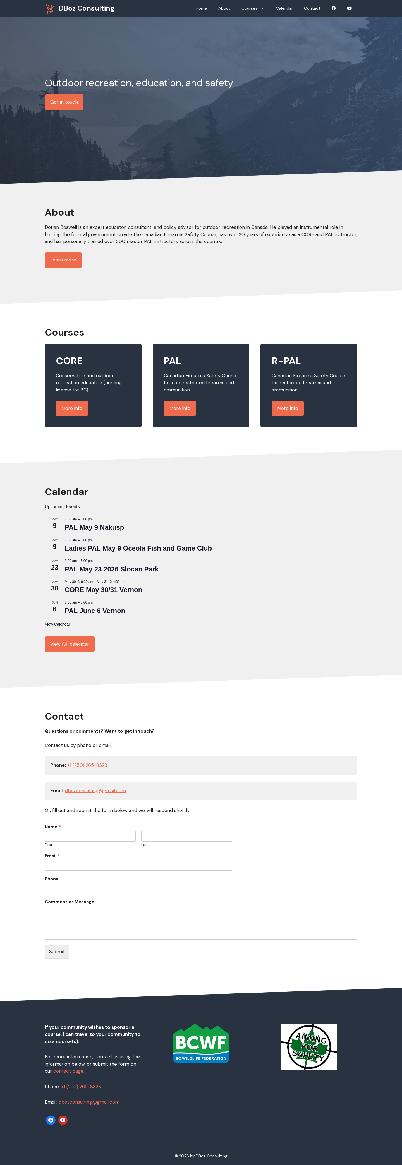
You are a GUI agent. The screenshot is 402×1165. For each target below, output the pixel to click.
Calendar (284, 8)
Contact (312, 8)
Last (145, 845)
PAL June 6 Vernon (95, 610)
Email (52, 856)
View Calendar (57, 624)
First (48, 845)
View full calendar (69, 644)
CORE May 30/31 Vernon (103, 590)
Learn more (63, 260)
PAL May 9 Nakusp (94, 527)
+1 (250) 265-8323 (87, 765)
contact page (68, 1071)
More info (71, 408)
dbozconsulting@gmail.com (95, 790)
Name (53, 827)
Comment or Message (69, 902)
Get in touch (64, 102)
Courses (255, 8)
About (224, 8)
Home (201, 8)
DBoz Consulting (86, 8)
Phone (52, 879)
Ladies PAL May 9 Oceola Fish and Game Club (138, 548)
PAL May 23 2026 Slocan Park (112, 569)
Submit (57, 951)
